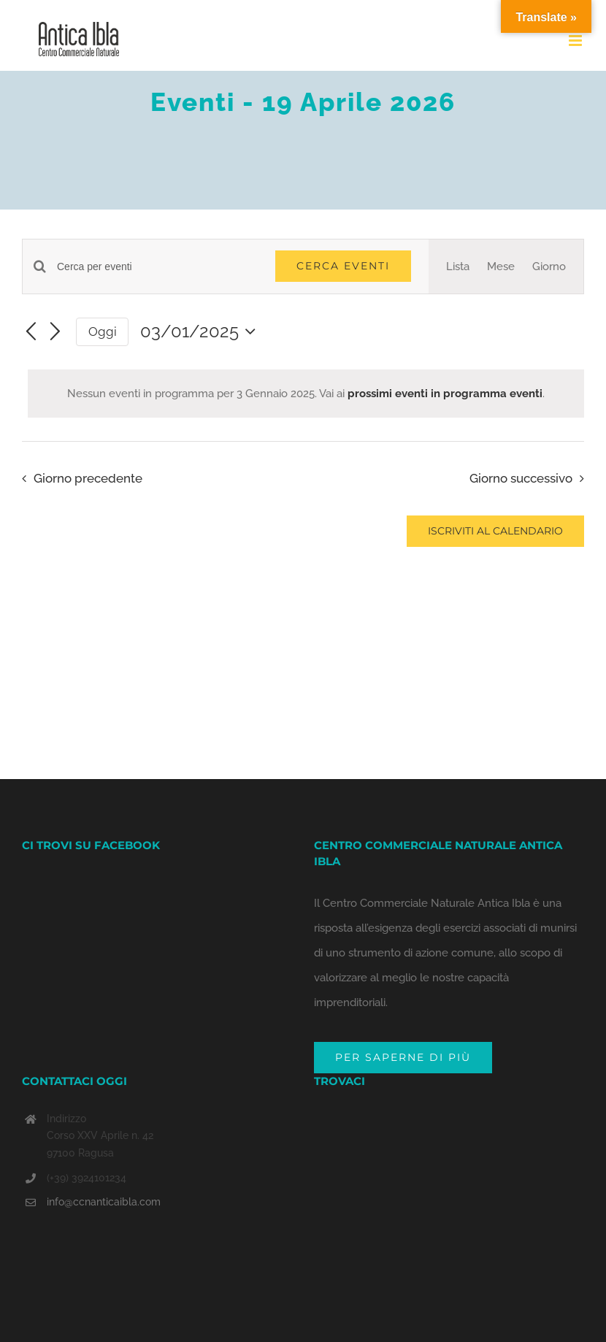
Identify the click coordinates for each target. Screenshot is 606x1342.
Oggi (102, 331)
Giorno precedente (88, 478)
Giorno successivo (520, 478)
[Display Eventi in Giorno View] (549, 266)
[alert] (306, 393)
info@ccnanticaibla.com (104, 1202)
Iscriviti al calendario (495, 531)
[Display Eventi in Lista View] (457, 266)
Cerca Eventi (343, 265)
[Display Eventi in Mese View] (501, 266)
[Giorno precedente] (30, 332)
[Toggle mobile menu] (576, 40)
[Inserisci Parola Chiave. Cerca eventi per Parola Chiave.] (157, 267)
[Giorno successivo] (55, 332)
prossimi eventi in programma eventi (445, 393)
